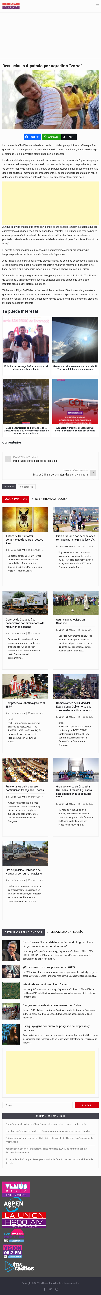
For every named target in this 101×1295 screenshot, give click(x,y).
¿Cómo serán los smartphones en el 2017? (49, 967)
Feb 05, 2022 (87, 804)
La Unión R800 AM (16, 550)
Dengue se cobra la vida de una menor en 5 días (52, 1005)
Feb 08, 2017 (87, 717)
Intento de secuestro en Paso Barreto (46, 984)
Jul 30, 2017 (87, 630)
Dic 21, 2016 (87, 546)
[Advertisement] (50, 35)
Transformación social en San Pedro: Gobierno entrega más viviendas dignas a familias (48, 1131)
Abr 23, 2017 (36, 633)
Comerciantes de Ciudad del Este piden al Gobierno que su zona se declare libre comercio (74, 706)
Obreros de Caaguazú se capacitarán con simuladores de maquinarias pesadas (25, 623)
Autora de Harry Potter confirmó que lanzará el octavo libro (24, 539)
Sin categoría (26, 487)
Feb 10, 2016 (37, 550)
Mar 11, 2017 (37, 797)
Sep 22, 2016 (37, 880)
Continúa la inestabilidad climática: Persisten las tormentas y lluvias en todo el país (46, 1124)
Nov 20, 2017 (37, 713)
